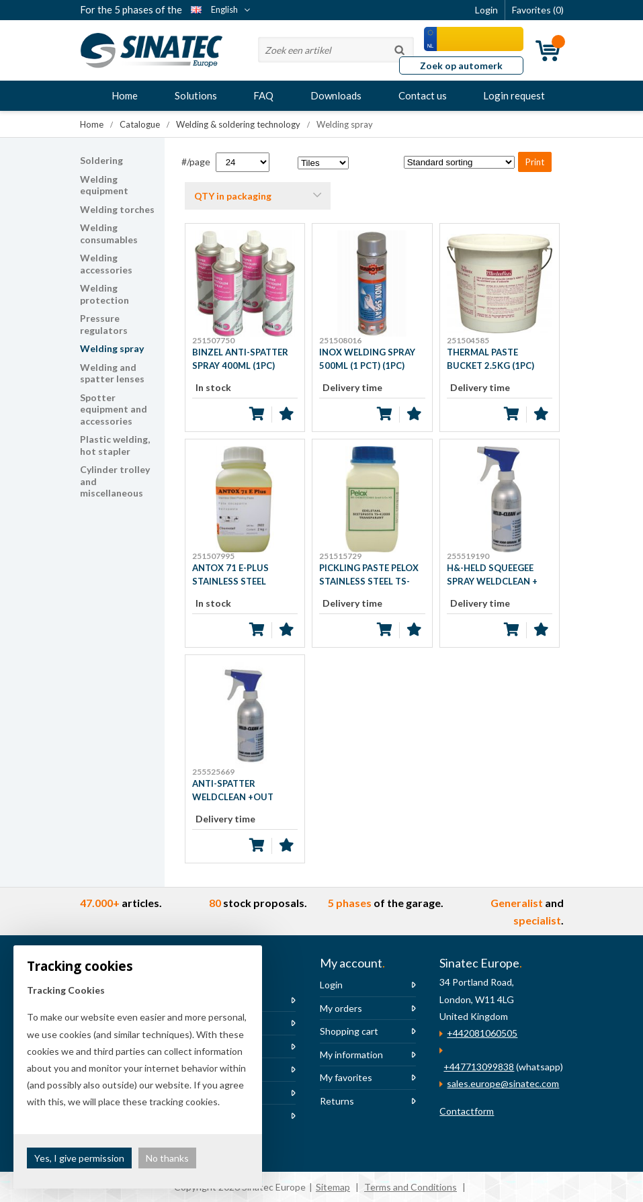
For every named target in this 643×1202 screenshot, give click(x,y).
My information (351, 1054)
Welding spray (112, 348)
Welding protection (104, 294)
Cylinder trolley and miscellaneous (115, 481)
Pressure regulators (104, 324)
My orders (341, 1008)
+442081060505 (482, 1033)
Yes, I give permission (79, 1158)
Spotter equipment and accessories (113, 409)
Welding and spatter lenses (112, 373)
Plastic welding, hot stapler (115, 445)
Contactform (466, 1111)
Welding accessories (106, 263)
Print (534, 162)
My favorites (346, 1077)
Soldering (101, 160)
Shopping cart (349, 1031)
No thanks (167, 1158)
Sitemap (333, 1187)
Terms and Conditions (410, 1187)
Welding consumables (109, 233)
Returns (337, 1101)
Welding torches (117, 209)
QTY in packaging (232, 196)
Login (331, 984)
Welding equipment (104, 185)
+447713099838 (478, 1066)
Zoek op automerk (461, 65)
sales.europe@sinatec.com (503, 1083)
